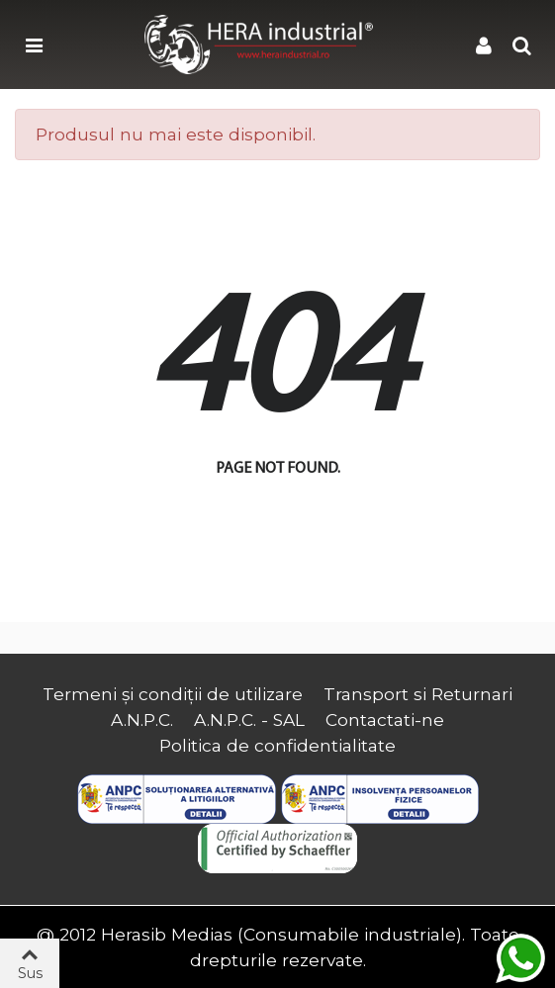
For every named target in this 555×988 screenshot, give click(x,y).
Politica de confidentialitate (277, 745)
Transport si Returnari (418, 693)
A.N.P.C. (142, 719)
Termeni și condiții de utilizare (173, 693)
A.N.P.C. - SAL (249, 719)
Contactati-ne (384, 719)
